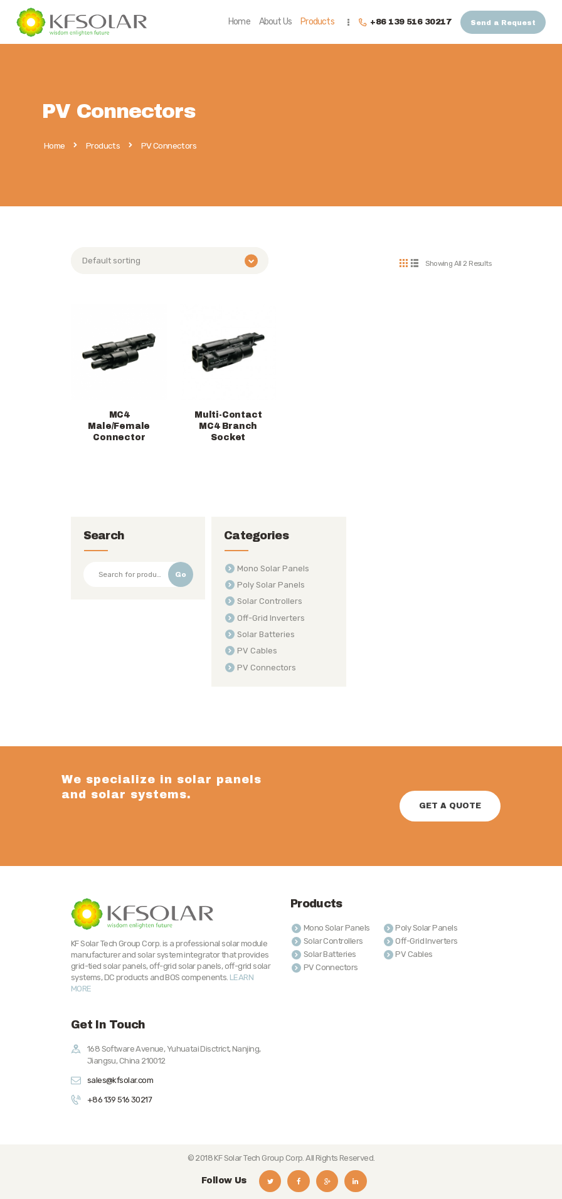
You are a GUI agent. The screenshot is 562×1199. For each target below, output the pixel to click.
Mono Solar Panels (273, 566)
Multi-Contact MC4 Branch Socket (228, 424)
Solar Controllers (269, 600)
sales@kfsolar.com (120, 1078)
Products (103, 145)
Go (180, 572)
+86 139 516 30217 (119, 1097)
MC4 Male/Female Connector (119, 424)
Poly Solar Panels (271, 583)
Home (54, 146)
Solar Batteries (266, 632)
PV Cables (257, 649)
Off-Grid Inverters (271, 616)
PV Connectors (266, 665)
